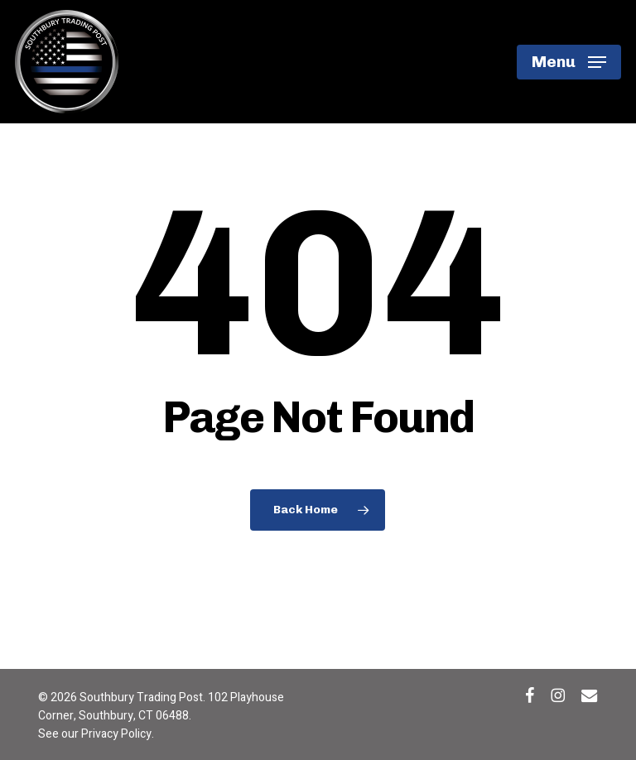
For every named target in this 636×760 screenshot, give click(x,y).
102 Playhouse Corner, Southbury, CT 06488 (161, 706)
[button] (569, 62)
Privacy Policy (116, 734)
